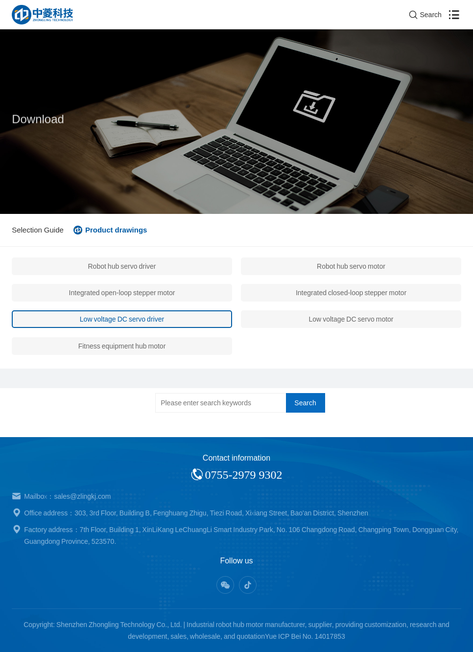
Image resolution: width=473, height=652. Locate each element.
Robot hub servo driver (122, 266)
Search (305, 403)
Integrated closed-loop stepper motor (351, 293)
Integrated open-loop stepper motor (122, 293)
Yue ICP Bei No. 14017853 (305, 636)
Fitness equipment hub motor (122, 346)
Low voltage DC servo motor (350, 319)
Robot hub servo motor (351, 266)
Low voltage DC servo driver (122, 319)
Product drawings (116, 230)
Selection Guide (38, 230)
